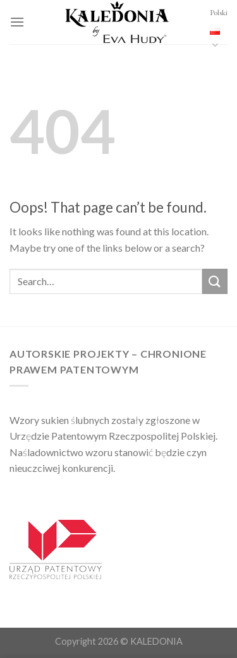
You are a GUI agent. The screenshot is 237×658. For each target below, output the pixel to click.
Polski (219, 29)
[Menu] (17, 21)
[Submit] (215, 281)
